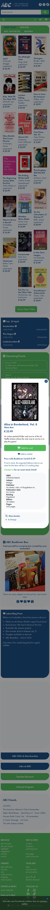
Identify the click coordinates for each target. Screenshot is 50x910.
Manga (13, 519)
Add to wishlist (25, 454)
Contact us (9, 469)
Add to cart (25, 448)
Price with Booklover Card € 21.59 (19, 458)
